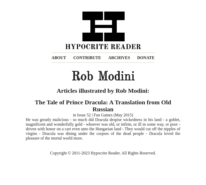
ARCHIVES (119, 57)
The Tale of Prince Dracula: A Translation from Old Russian (103, 106)
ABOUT (59, 57)
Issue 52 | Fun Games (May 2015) (105, 115)
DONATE (145, 57)
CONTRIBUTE (87, 57)
